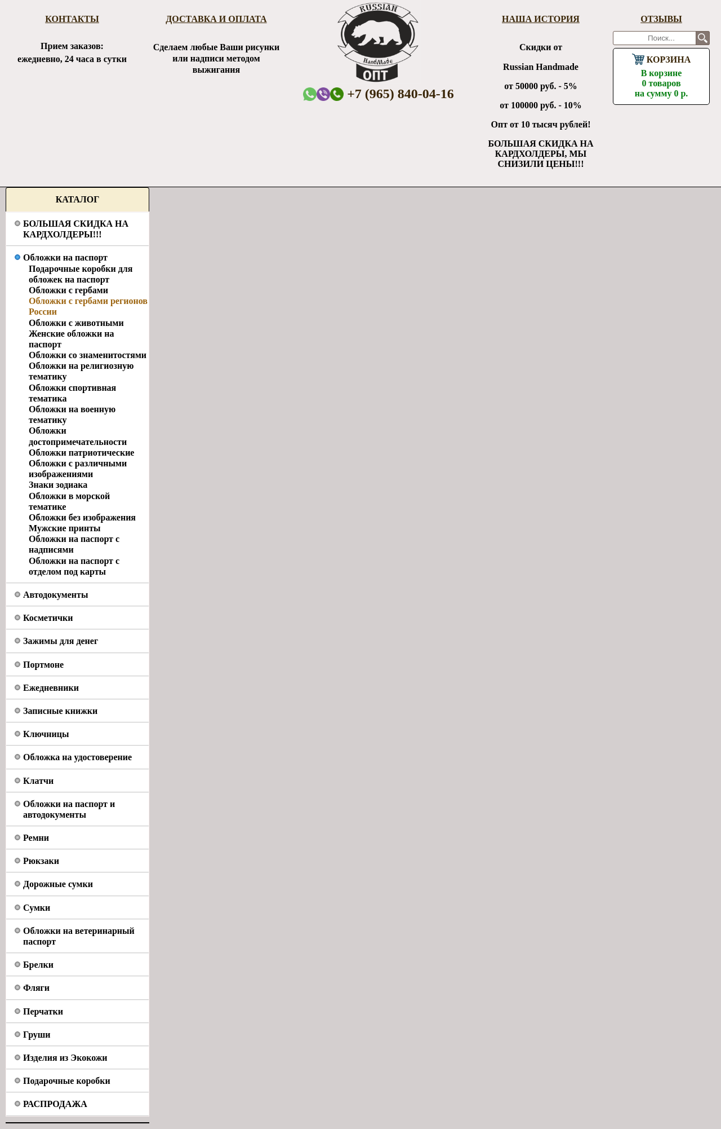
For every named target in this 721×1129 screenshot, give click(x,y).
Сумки (36, 907)
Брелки (38, 964)
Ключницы (46, 734)
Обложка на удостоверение (77, 757)
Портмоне (43, 664)
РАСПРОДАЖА (55, 1104)
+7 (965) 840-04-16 (392, 93)
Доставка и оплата (216, 19)
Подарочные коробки (66, 1081)
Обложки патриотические (81, 452)
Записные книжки (60, 711)
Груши (37, 1034)
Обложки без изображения (82, 517)
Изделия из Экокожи (65, 1057)
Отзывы (661, 19)
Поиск (703, 38)
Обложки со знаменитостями (87, 355)
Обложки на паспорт (65, 257)
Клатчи (38, 781)
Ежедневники (51, 688)
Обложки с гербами (68, 290)
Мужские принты (65, 528)
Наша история (541, 19)
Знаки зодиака (58, 484)
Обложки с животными (76, 323)
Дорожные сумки (58, 884)
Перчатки (43, 1011)
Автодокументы (55, 594)
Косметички (48, 618)
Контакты (72, 19)
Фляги (36, 988)
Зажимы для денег (60, 641)
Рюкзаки (41, 861)
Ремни (36, 838)
